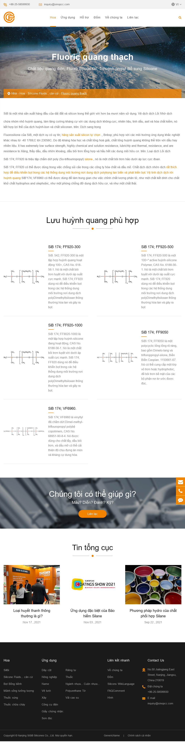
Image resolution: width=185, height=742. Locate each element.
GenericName (112, 736)
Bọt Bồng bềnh (13, 684)
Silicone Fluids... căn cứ (43, 93)
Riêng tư (71, 670)
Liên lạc (133, 17)
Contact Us (156, 661)
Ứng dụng (68, 17)
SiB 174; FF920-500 (157, 247)
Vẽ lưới (46, 691)
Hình (110, 698)
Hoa (53, 17)
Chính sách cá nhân (139, 736)
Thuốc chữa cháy (14, 705)
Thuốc (69, 677)
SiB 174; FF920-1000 (65, 325)
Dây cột (46, 670)
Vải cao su (72, 698)
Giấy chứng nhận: (53, 711)
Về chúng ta (113, 17)
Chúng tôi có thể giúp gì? (92, 494)
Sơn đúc (47, 718)
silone (89, 159)
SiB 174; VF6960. (62, 408)
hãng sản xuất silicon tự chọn (81, 134)
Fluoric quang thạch (74, 93)
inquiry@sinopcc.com (57, 4)
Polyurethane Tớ (76, 691)
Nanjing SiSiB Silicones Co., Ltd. (36, 736)
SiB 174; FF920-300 (64, 247)
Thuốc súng (11, 698)
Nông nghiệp (49, 677)
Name (45, 684)
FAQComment (116, 691)
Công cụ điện (50, 705)
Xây (44, 698)
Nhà (14, 93)
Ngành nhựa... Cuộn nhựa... (83, 684)
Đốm (97, 17)
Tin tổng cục (92, 548)
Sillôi (6, 670)
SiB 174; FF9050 (154, 332)
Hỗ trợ (84, 17)
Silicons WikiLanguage (120, 684)
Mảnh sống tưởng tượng (19, 691)
